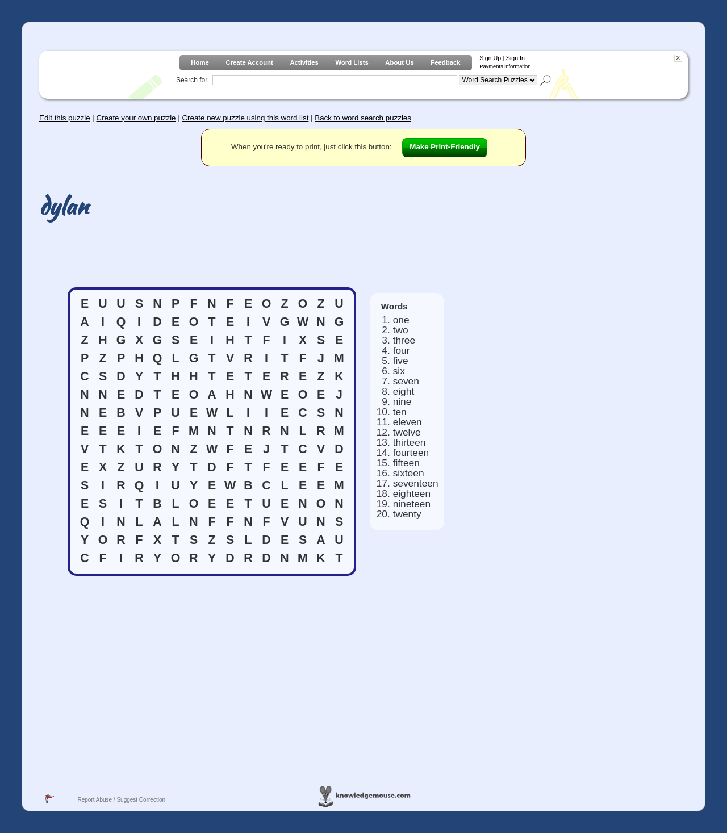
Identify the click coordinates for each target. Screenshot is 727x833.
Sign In (515, 58)
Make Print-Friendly (445, 147)
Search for (191, 80)
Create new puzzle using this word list (245, 118)
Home (199, 62)
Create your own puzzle (136, 118)
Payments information (504, 66)
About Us (399, 62)
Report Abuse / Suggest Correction (121, 800)
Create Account (249, 62)
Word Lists (351, 62)
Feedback (445, 62)
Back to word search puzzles (363, 118)
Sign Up (490, 58)
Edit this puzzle (64, 118)
